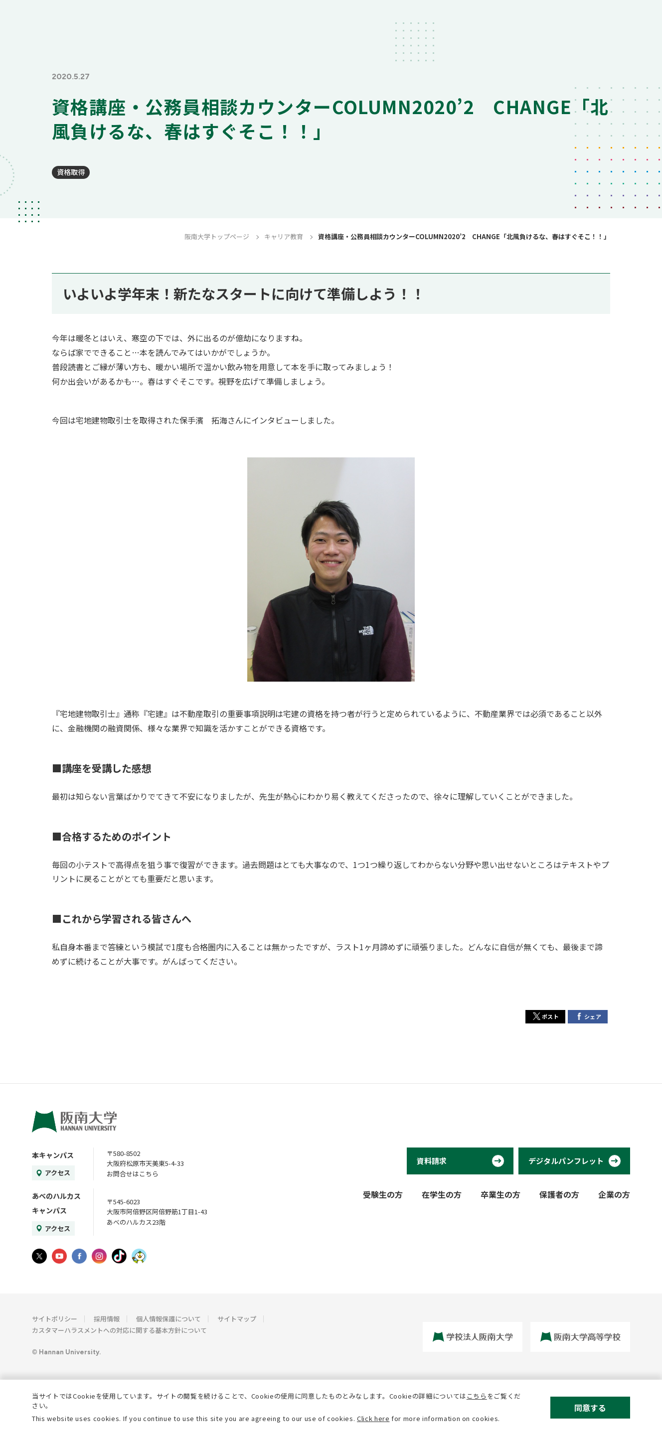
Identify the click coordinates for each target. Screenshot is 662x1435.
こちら (477, 1396)
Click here (373, 1418)
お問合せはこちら (133, 1173)
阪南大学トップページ (216, 236)
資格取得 (71, 172)
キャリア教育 (283, 236)
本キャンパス (53, 1155)
